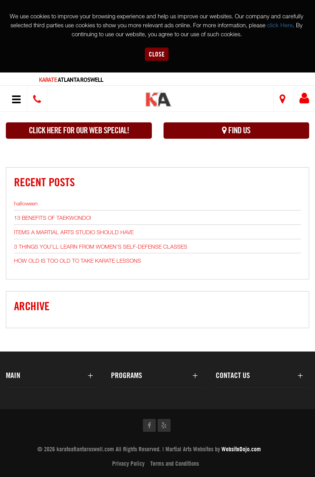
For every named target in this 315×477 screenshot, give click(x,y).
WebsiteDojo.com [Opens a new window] (241, 449)
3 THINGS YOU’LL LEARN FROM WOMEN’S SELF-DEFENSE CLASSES (100, 246)
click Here (280, 24)
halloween (26, 203)
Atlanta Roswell (71, 79)
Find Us (236, 130)
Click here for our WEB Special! (79, 130)
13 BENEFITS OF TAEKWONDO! (52, 217)
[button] (159, 100)
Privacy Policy (128, 463)
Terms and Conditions (174, 463)
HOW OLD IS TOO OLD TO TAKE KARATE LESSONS (77, 260)
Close (157, 54)
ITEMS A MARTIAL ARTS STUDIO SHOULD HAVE (74, 232)
